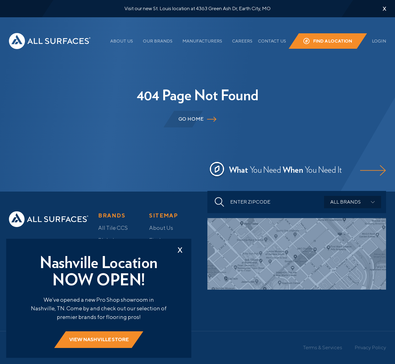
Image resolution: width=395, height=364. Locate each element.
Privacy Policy (370, 347)
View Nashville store (99, 339)
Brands (111, 215)
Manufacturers (202, 41)
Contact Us (272, 41)
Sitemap (163, 215)
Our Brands (158, 41)
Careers (242, 41)
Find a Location (332, 41)
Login (379, 41)
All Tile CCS (113, 228)
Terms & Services (322, 347)
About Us (121, 41)
